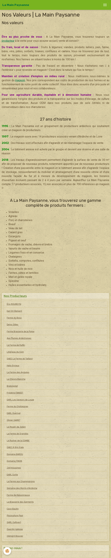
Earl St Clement (14, 311)
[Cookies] (7, 551)
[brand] (15, 5)
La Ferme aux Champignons (21, 481)
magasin (20, 80)
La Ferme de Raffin (16, 345)
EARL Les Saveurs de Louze (20, 400)
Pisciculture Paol (15, 515)
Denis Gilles (12, 324)
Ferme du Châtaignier (17, 406)
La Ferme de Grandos (17, 434)
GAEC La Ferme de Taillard (20, 359)
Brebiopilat (12, 386)
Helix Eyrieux (13, 365)
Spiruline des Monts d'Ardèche (22, 488)
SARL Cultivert (14, 522)
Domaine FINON (14, 461)
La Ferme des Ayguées (18, 372)
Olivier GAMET (13, 420)
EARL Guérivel (14, 413)
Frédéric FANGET (15, 393)
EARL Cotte (12, 475)
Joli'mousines (14, 468)
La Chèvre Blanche (16, 379)
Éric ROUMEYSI (14, 304)
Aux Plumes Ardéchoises (19, 338)
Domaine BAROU (15, 454)
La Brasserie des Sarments (20, 502)
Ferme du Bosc (14, 318)
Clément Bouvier (15, 536)
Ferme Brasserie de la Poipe (20, 331)
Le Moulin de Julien (16, 427)
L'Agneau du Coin (15, 352)
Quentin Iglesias (15, 529)
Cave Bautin (13, 509)
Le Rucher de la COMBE (18, 440)
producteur (8, 40)
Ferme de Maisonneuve (18, 495)
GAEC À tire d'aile (15, 447)
